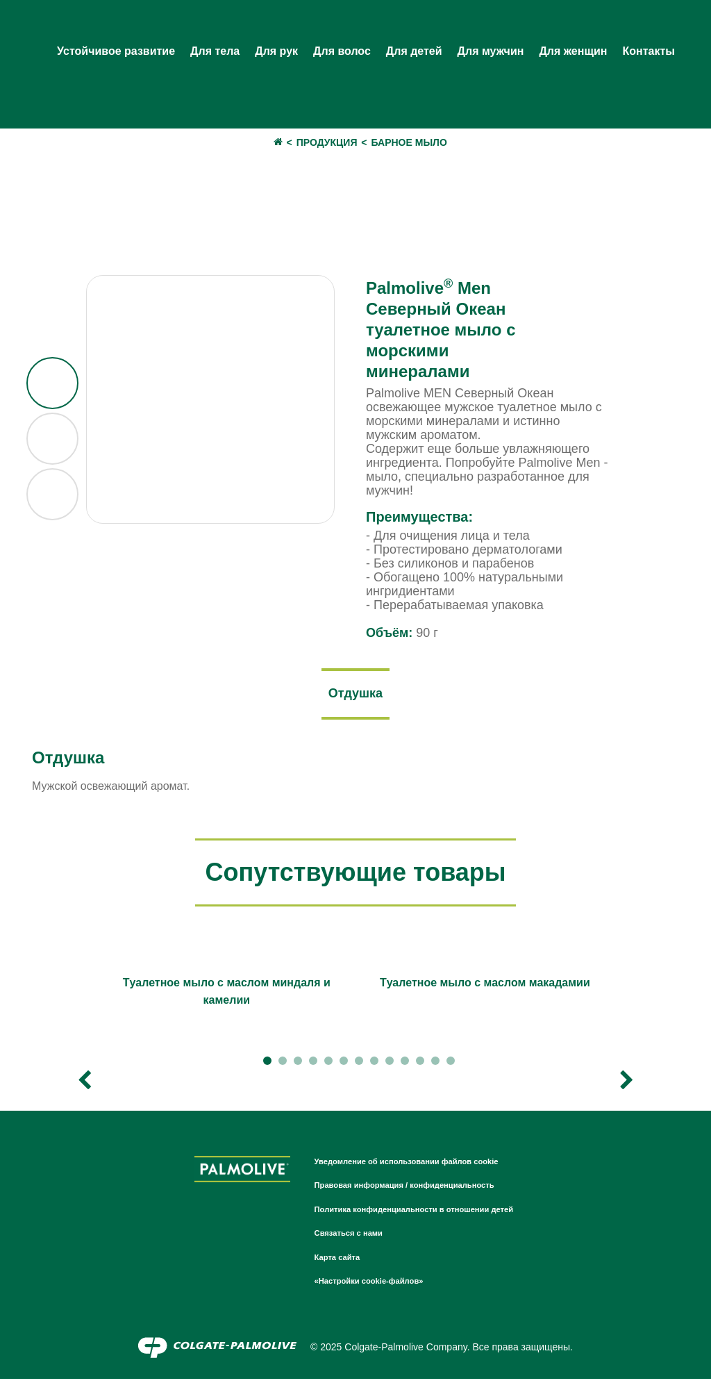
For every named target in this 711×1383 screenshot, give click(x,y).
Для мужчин (491, 51)
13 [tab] (450, 1065)
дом (271, 142)
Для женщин (573, 51)
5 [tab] (328, 1065)
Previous (84, 1084)
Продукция (327, 142)
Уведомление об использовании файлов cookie (419, 1164)
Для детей (414, 51)
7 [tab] (359, 1065)
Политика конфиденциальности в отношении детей (428, 1212)
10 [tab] (405, 1065)
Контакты (648, 51)
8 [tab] (374, 1065)
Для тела (215, 51)
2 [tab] (282, 1065)
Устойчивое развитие (116, 51)
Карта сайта (331, 1260)
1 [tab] (267, 1065)
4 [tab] (313, 1065)
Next (626, 1084)
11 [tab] (420, 1065)
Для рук (276, 51)
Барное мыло (409, 142)
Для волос (342, 51)
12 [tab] (435, 1065)
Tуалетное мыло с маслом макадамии (485, 987)
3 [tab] (298, 1065)
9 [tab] (389, 1065)
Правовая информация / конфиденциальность (416, 1188)
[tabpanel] (226, 993)
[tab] (355, 696)
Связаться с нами (346, 1236)
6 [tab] (344, 1065)
